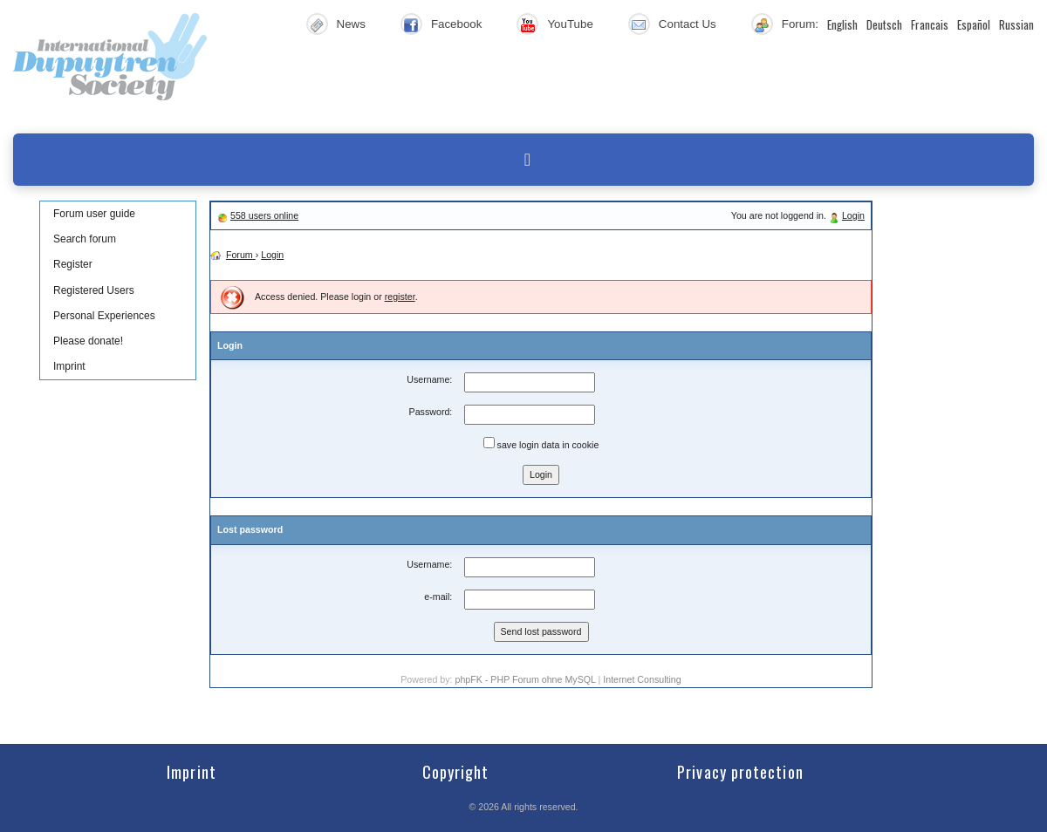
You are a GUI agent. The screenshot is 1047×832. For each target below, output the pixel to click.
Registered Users (93, 290)
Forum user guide (94, 214)
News (351, 24)
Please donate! (88, 341)
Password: (431, 411)
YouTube (569, 24)
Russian (1016, 24)
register (400, 296)
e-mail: (438, 596)
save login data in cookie (541, 443)
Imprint (69, 366)
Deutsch (884, 24)
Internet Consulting (642, 679)
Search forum (84, 239)
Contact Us (687, 24)
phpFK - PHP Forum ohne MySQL (526, 679)
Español (973, 24)
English (842, 24)
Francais (929, 24)
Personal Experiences (104, 316)
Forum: (800, 24)
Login (853, 215)
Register (72, 264)
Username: (429, 379)
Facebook (456, 24)
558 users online (264, 215)
